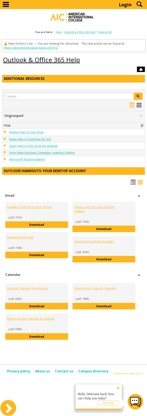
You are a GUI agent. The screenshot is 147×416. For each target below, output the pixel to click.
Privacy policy (18, 371)
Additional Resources (24, 78)
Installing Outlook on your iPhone (29, 207)
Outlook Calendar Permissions (27, 288)
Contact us (64, 371)
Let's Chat (108, 402)
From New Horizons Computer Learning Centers (42, 153)
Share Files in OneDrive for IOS (30, 139)
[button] (141, 116)
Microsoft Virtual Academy (27, 160)
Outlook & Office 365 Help (80, 32)
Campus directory (93, 371)
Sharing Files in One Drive (26, 132)
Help (59, 32)
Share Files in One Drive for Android (33, 146)
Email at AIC (105, 32)
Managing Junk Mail (20, 237)
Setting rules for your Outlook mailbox (94, 209)
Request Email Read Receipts (94, 241)
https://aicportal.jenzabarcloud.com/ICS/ (31, 48)
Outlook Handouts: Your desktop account (45, 171)
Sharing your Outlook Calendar (95, 288)
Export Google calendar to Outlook (30, 319)
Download (48, 224)
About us (42, 371)
